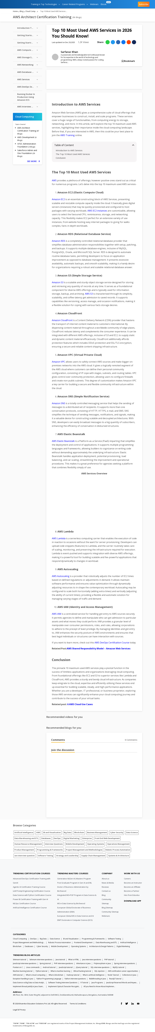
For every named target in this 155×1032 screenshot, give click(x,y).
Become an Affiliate (132, 888)
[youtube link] (138, 1004)
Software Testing (45, 856)
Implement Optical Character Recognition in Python (64, 987)
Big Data (67, 833)
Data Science (132, 833)
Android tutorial (49, 968)
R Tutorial (84, 983)
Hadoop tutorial (73, 976)
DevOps (57, 839)
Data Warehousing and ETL (26, 839)
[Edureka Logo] (23, 867)
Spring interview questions (124, 964)
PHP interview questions (63, 964)
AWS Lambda (58, 539)
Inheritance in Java (83, 964)
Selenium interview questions (40, 960)
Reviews (105, 888)
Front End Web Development (107, 839)
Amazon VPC (58, 362)
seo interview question (24, 856)
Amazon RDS (58, 241)
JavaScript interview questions (24, 964)
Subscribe (143, 4)
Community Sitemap (110, 912)
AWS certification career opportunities (123, 972)
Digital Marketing (71, 839)
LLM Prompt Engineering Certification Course (31, 892)
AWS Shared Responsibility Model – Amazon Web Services (98, 649)
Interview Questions (54, 845)
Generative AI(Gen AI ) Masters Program (74, 879)
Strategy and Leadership (67, 856)
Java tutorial (60, 960)
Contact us (106, 892)
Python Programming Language (49, 979)
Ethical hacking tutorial (82, 972)
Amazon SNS (58, 404)
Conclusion (61, 159)
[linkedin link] (132, 1004)
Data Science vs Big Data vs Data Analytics (29, 983)
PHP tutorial (109, 960)
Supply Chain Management (93, 856)
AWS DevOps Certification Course (112, 643)
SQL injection (99, 972)
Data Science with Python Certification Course (32, 896)
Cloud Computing (31, 12)
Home (15, 12)
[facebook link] (121, 1004)
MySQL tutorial (118, 968)
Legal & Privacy (19, 1010)
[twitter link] (126, 1004)
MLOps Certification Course (24, 904)
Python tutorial (41, 972)
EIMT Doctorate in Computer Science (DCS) (74, 921)
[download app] (133, 908)
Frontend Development (83, 943)
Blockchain (79, 833)
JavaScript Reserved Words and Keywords (122, 983)
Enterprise (87, 839)
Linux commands (32, 968)
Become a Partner (131, 892)
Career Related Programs (75, 4)
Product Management (24, 850)
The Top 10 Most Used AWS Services (73, 155)
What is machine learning (60, 972)
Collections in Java (129, 976)
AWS (54, 181)
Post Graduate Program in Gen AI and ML (74, 883)
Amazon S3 (57, 283)
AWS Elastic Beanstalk (63, 442)
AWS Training (67, 136)
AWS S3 (89, 294)
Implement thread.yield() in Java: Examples (29, 987)
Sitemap (105, 904)
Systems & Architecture (118, 856)
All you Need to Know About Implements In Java (100, 987)
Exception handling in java (23, 979)
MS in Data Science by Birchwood (71, 904)
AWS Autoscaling (60, 577)
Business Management (97, 833)
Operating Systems (95, 845)
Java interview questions (91, 960)
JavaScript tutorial (66, 968)
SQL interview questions (100, 968)
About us (105, 879)
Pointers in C (18, 968)
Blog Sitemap (107, 908)
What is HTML (73, 960)
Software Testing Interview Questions (62, 983)
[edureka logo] (16, 4)
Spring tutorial (45, 964)
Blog (21, 12)
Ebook (104, 3)
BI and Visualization (52, 833)
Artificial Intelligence (23, 833)
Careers (127, 879)
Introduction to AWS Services (69, 151)
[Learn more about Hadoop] (94, 80)
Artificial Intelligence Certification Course (30, 908)
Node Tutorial (113, 976)
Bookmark (128, 62)
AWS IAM (56, 614)
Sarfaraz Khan (69, 53)
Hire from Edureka (131, 896)
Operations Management (118, 845)
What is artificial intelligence (93, 976)
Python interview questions (75, 979)
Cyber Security (116, 833)
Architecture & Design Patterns (101, 947)
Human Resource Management (28, 845)
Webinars (94, 4)
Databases (46, 839)
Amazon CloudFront (62, 321)
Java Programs (97, 983)
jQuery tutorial (81, 968)
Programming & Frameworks (50, 850)
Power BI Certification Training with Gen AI (30, 900)
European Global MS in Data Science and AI (75, 917)
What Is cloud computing (35, 976)
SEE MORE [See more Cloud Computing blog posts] (33, 162)
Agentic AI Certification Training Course (29, 888)
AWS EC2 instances (97, 211)
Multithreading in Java (97, 979)
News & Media (108, 883)
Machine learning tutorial (22, 972)
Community (106, 900)
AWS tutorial (18, 976)
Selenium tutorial (19, 960)
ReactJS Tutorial (115, 979)
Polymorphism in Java (102, 964)
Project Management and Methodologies (84, 850)
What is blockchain (56, 976)
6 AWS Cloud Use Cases (80, 705)
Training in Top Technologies (45, 4)
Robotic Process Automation (118, 850)
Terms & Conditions (78, 1004)
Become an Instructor (133, 883)
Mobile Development (75, 845)
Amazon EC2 (58, 200)
